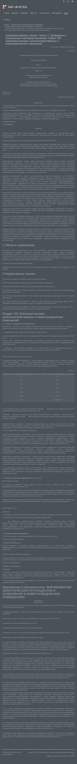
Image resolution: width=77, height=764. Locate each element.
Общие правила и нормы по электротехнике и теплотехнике (24, 26)
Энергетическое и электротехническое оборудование (27, 24)
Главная (6, 24)
